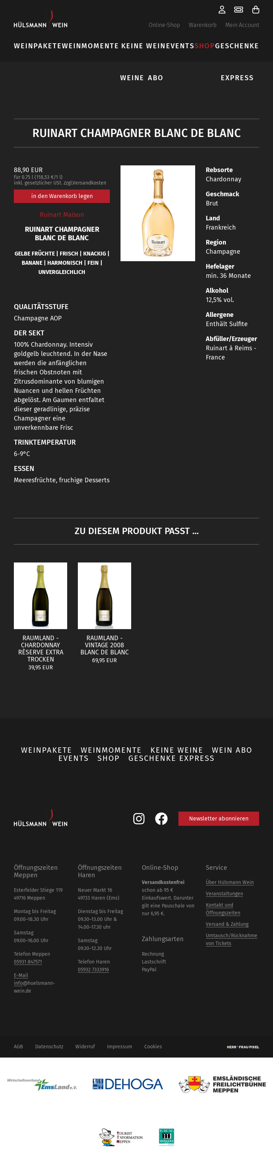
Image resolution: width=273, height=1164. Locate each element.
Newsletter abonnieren (218, 818)
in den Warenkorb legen (62, 196)
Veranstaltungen (224, 894)
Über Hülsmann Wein (230, 882)
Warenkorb (202, 25)
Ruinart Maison (62, 215)
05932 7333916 (93, 970)
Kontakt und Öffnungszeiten (223, 909)
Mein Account (242, 25)
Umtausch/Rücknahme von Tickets (231, 939)
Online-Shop (164, 25)
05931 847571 (28, 962)
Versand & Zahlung (227, 924)
